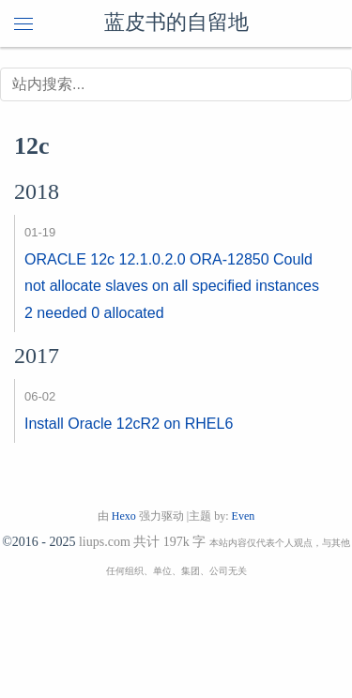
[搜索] (176, 84)
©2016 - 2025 (38, 542)
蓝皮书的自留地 (176, 23)
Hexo (124, 516)
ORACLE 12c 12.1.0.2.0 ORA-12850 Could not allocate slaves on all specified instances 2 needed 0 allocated (171, 286)
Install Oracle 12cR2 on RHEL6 (128, 424)
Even (243, 516)
